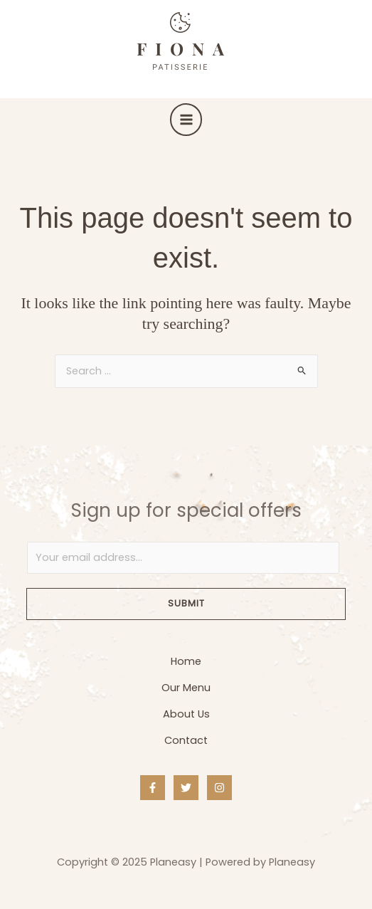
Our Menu (186, 688)
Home (186, 661)
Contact (186, 740)
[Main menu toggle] (186, 119)
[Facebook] (152, 787)
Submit (186, 603)
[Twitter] (186, 787)
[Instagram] (219, 787)
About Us (186, 714)
